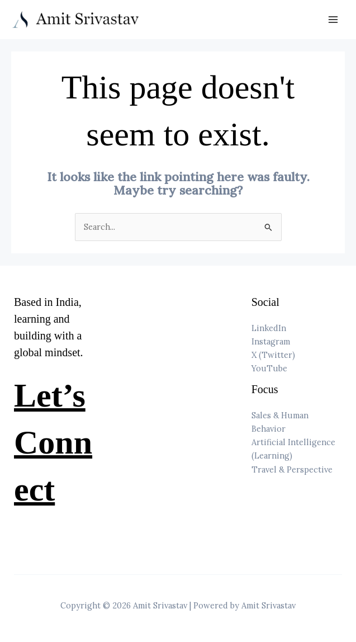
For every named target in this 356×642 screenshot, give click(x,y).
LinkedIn (268, 328)
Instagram (270, 341)
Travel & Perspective (292, 469)
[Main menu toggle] (333, 19)
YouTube (269, 368)
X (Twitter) (273, 355)
